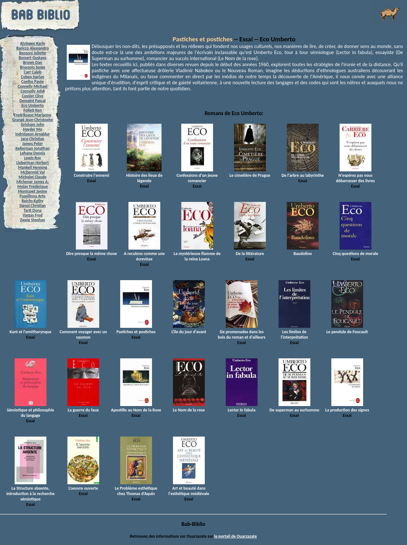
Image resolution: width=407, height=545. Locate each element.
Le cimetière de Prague (250, 172)
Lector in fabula (242, 407)
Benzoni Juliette (32, 53)
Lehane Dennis (32, 153)
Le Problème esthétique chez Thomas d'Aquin (136, 488)
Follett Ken (33, 110)
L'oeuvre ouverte (83, 485)
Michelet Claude (33, 177)
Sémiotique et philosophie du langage (30, 410)
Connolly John (33, 91)
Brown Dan (32, 62)
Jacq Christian (33, 138)
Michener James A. (32, 181)
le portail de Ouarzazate (235, 536)
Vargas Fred (32, 215)
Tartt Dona (33, 210)
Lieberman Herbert (32, 162)
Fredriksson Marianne (33, 115)
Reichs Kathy (32, 200)
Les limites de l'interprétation (294, 332)
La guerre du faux (83, 407)
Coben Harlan (32, 76)
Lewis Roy (32, 157)
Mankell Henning (32, 167)
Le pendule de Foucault (347, 329)
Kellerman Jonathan (33, 148)
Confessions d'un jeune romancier (197, 175)
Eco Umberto (32, 105)
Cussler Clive (32, 95)
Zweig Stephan (32, 219)
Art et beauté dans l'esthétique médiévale (189, 488)
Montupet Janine (32, 191)
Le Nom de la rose (189, 407)
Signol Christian (32, 205)
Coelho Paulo (32, 81)
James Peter (32, 143)
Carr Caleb (33, 72)
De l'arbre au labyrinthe (302, 172)
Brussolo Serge (32, 67)
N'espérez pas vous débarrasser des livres (355, 175)
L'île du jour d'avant (188, 329)
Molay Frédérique (32, 186)
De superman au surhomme (295, 407)
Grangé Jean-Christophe (32, 119)
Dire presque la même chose (91, 250)
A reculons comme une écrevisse (144, 253)
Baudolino (303, 250)
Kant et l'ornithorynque (31, 329)
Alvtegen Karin (32, 43)
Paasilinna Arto (32, 196)
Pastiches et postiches (202, 39)
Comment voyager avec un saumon (83, 332)
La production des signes (347, 407)
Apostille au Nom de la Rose (136, 407)
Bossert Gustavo (32, 57)
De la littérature (250, 250)
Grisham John (32, 124)
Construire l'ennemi (91, 172)
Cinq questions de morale (355, 250)
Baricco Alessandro (32, 48)
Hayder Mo (32, 129)
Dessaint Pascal (32, 100)
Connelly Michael (32, 86)
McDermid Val (32, 172)
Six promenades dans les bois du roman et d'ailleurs (242, 332)
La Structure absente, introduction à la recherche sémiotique (30, 491)
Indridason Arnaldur (32, 134)
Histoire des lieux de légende (144, 175)
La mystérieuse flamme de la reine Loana (197, 253)
